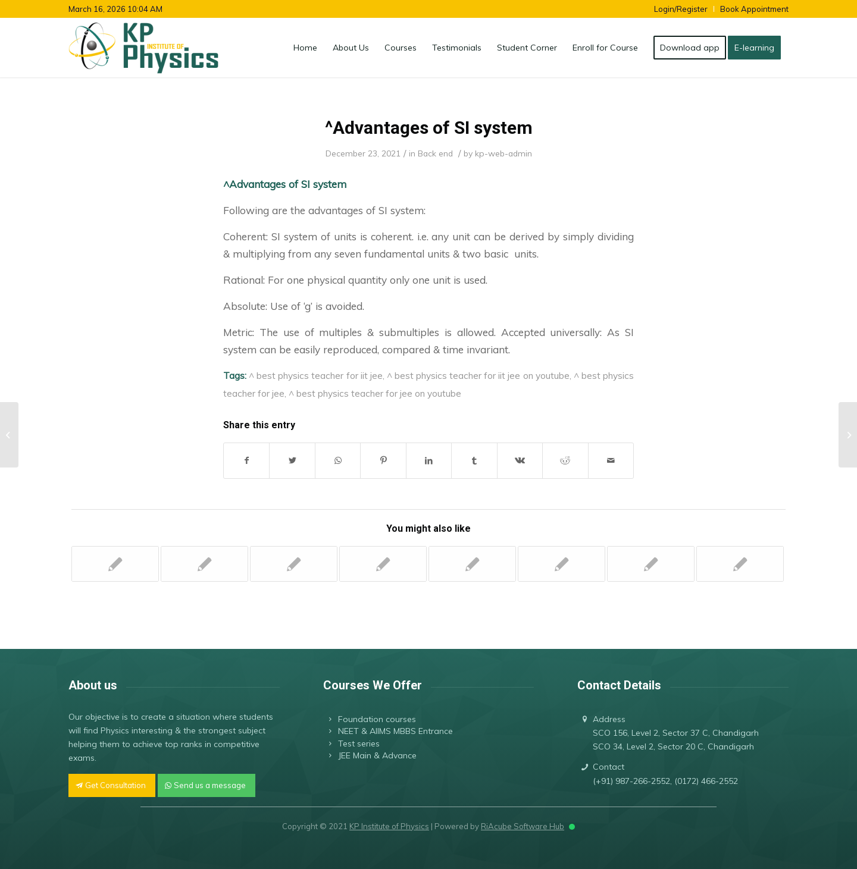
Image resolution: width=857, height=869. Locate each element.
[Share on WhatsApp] (337, 460)
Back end (435, 153)
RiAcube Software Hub (522, 826)
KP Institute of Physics (389, 826)
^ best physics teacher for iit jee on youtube (478, 375)
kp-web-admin (503, 153)
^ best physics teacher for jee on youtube (375, 393)
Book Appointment (754, 9)
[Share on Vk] (520, 460)
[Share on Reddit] (565, 460)
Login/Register (681, 9)
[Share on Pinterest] (383, 460)
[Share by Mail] (611, 460)
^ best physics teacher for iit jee (316, 375)
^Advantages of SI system (429, 127)
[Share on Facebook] (246, 460)
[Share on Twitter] (292, 460)
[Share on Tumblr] (474, 460)
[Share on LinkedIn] (428, 460)
